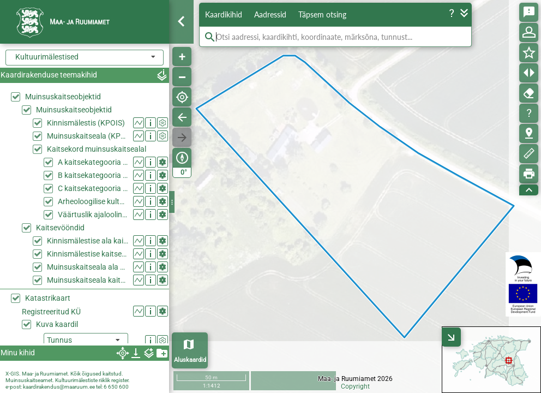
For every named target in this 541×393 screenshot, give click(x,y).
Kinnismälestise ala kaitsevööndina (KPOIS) (87, 240)
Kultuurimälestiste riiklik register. (92, 380)
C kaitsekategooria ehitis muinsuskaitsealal (93, 188)
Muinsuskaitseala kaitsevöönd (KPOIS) (87, 280)
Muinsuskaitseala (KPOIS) (87, 136)
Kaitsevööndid (60, 227)
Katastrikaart (47, 298)
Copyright (355, 386)
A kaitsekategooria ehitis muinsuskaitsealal (93, 162)
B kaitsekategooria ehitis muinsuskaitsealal (93, 175)
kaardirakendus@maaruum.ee (59, 387)
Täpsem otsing (322, 14)
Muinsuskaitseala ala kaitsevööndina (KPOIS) (87, 267)
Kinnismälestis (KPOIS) (86, 122)
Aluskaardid (190, 360)
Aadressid (270, 14)
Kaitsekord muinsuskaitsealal (96, 149)
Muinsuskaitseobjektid (63, 96)
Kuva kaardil (57, 324)
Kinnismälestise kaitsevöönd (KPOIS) (87, 253)
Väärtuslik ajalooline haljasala (93, 214)
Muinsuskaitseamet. (29, 380)
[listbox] (86, 341)
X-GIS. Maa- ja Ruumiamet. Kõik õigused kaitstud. (64, 374)
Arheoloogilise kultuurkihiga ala (93, 201)
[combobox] (84, 58)
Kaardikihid (223, 14)
